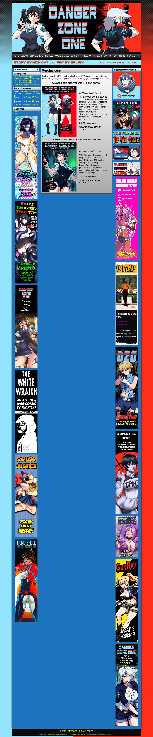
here (107, 78)
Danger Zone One (54, 734)
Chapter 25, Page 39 (30, 91)
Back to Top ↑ (106, 734)
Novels (49, 56)
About (24, 56)
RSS (99, 734)
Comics (16, 112)
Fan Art (98, 56)
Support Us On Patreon (81, 731)
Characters (36, 56)
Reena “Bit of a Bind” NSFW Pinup (26, 79)
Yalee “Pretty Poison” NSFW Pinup (26, 84)
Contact (131, 56)
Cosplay (75, 56)
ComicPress (85, 734)
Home (16, 56)
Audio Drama (62, 56)
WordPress (73, 734)
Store (122, 56)
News (16, 114)
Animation (86, 56)
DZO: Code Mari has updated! (25, 77)
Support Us (110, 56)
